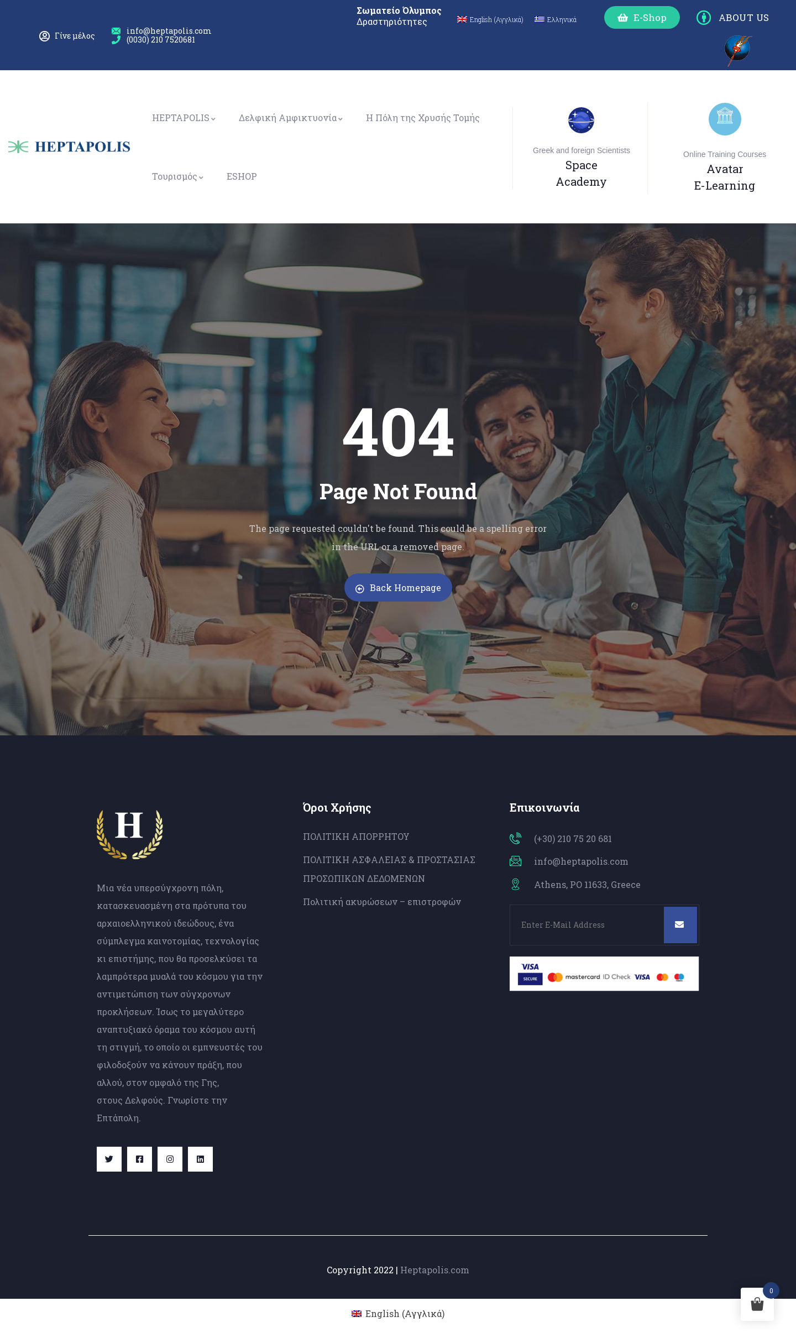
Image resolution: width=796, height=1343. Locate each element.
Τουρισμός (178, 176)
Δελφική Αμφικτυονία (291, 117)
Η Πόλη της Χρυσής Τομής (423, 117)
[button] (642, 17)
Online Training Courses (724, 154)
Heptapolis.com (434, 1270)
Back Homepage (398, 587)
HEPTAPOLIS (184, 117)
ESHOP (242, 176)
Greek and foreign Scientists (581, 150)
